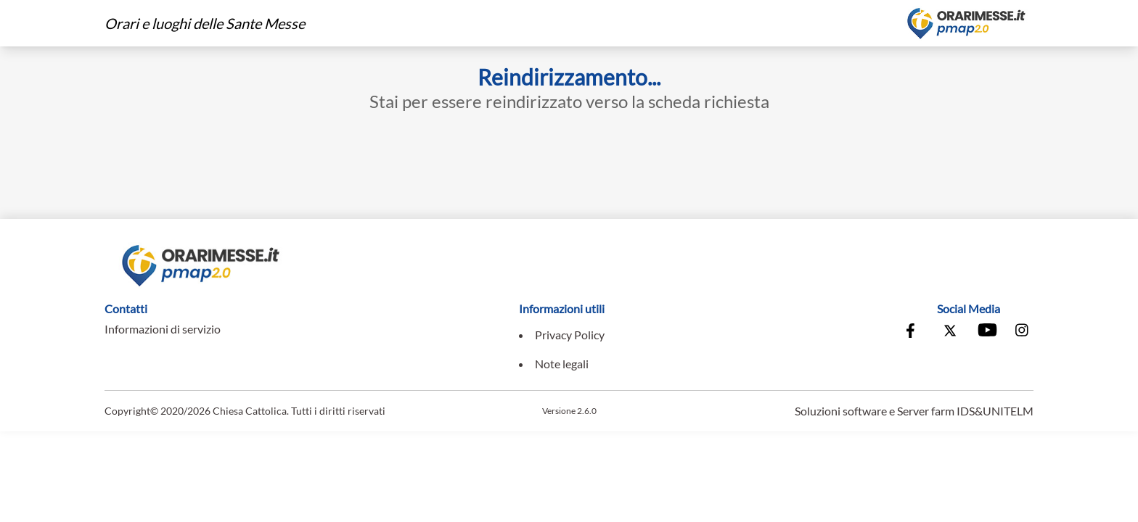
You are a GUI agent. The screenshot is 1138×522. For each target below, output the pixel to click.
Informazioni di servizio (163, 329)
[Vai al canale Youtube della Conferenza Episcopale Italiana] (986, 332)
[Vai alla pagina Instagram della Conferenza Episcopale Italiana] (1022, 332)
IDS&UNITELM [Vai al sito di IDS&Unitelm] (995, 411)
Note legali (562, 363)
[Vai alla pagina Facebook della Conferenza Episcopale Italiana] (914, 332)
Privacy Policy (570, 334)
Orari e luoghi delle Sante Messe (205, 23)
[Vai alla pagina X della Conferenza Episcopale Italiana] (950, 332)
